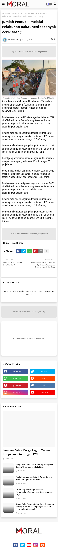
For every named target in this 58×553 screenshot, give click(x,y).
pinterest (17, 385)
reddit (44, 378)
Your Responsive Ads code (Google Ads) (29, 311)
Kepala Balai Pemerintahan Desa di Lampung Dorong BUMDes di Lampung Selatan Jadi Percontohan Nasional (35, 506)
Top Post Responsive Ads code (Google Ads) (29, 51)
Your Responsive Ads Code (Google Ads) (29, 338)
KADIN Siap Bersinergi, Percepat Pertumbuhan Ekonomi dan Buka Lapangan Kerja (34, 492)
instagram (17, 392)
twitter (44, 371)
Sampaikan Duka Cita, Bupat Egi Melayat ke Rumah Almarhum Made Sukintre (34, 465)
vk (44, 385)
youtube (44, 392)
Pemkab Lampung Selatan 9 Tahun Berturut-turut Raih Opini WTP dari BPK (35, 478)
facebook (17, 371)
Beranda (6, 13)
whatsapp (17, 378)
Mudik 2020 (17, 13)
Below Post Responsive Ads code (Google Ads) (29, 233)
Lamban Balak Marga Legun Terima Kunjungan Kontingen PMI (27, 452)
